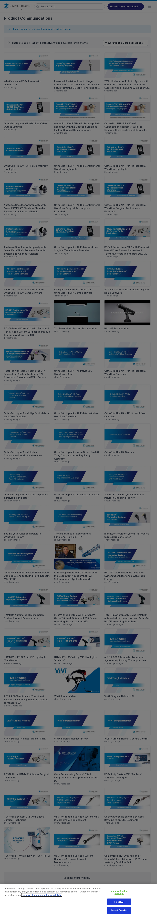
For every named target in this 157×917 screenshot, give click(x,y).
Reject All (119, 904)
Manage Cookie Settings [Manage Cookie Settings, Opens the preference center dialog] (119, 894)
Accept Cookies (119, 912)
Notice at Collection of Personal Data (42, 897)
